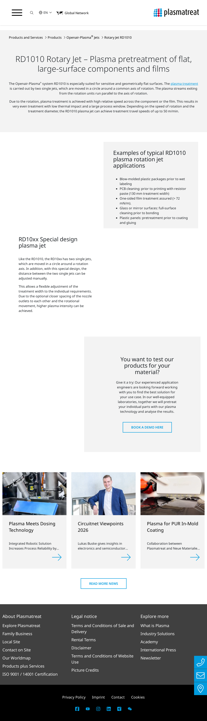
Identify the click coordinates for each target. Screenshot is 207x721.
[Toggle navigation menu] (17, 13)
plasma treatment (184, 83)
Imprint (98, 697)
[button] (31, 13)
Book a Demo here (147, 427)
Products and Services (26, 37)
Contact (118, 697)
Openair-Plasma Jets (83, 37)
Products (55, 37)
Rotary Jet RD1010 (118, 37)
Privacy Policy (74, 697)
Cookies (138, 697)
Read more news (103, 583)
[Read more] (57, 557)
